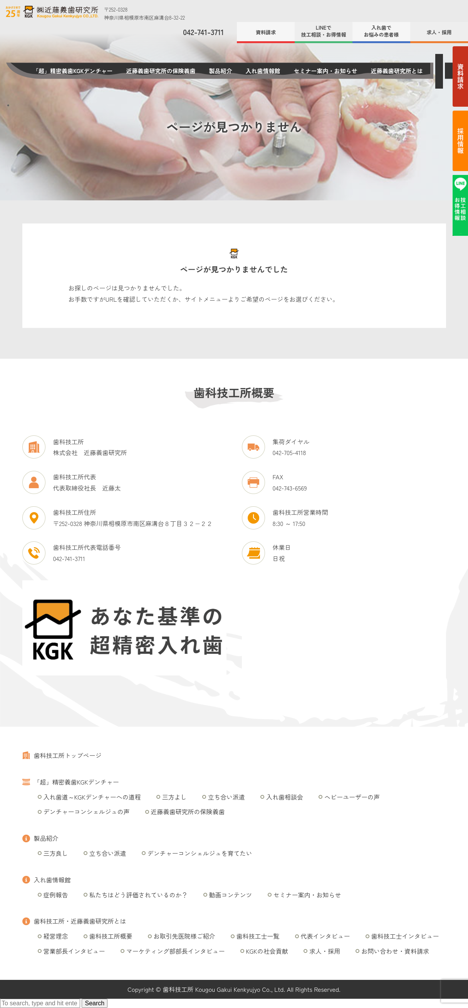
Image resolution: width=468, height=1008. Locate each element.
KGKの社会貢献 (267, 951)
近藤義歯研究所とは (397, 71)
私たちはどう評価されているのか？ (138, 894)
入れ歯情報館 (263, 71)
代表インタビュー (325, 936)
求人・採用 (438, 32)
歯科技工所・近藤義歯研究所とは (80, 921)
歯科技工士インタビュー (405, 936)
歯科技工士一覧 (258, 936)
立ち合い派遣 (226, 796)
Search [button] (94, 1003)
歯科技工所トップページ (68, 755)
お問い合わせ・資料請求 (395, 951)
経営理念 (56, 936)
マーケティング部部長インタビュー (175, 951)
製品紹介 (220, 71)
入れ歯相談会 (284, 796)
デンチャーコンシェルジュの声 (87, 811)
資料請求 (266, 32)
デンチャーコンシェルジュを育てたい (200, 853)
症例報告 (56, 894)
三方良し (56, 853)
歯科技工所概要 (111, 936)
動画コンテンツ (230, 894)
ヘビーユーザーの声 (352, 796)
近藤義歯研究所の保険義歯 (161, 71)
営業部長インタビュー (74, 951)
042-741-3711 (203, 32)
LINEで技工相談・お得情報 (323, 31)
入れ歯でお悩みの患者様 (381, 31)
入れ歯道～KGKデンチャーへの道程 (92, 796)
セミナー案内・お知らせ (325, 71)
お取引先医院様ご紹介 (184, 936)
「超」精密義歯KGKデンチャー (73, 71)
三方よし (174, 796)
